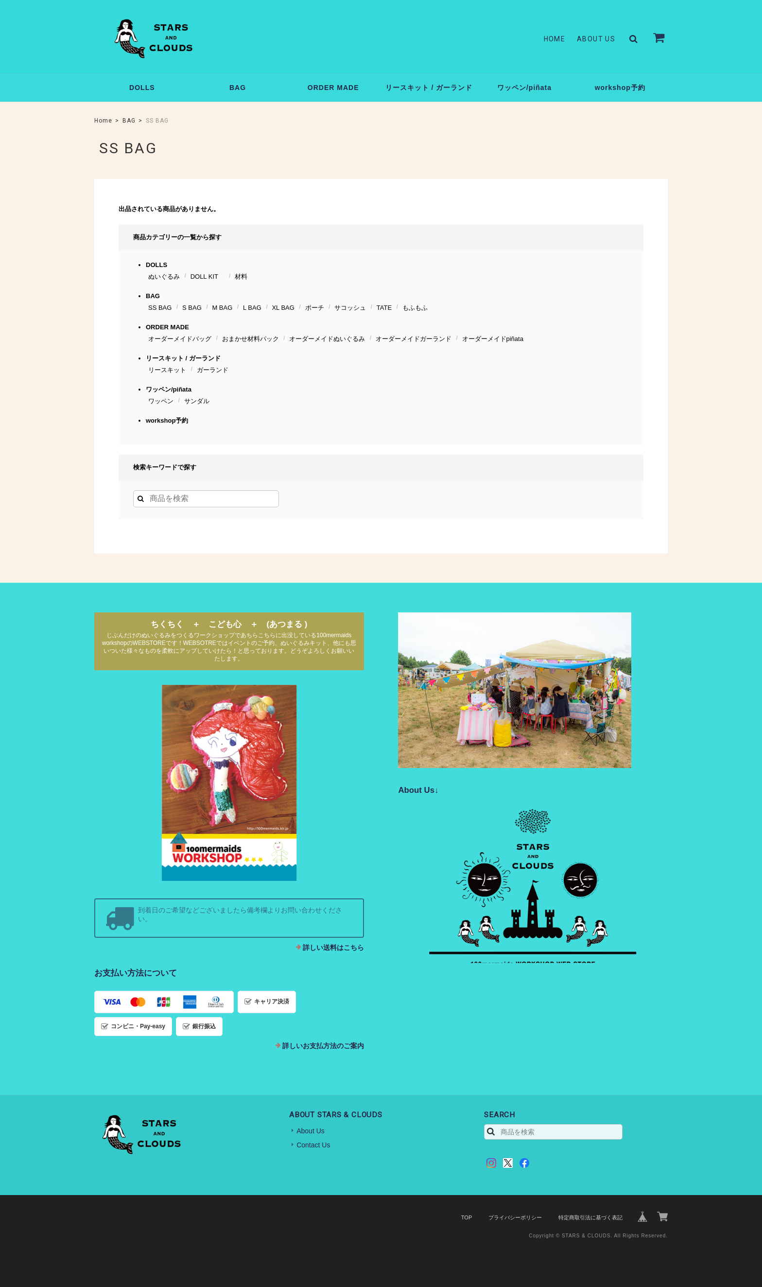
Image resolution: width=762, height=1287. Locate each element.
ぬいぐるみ (164, 276)
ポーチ (314, 307)
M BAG (222, 307)
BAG (237, 87)
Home (555, 39)
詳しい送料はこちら (333, 947)
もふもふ (415, 307)
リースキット (167, 370)
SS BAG (160, 307)
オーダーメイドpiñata (492, 338)
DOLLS (142, 87)
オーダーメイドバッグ (179, 338)
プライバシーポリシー (515, 1217)
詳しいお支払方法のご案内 (323, 1046)
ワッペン (160, 401)
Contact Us (313, 1145)
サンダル (196, 401)
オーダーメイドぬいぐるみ (327, 338)
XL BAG (283, 307)
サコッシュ (350, 307)
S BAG (192, 307)
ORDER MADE (333, 87)
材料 (241, 276)
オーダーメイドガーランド (413, 338)
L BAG (252, 307)
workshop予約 (620, 87)
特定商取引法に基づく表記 (590, 1217)
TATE (384, 307)
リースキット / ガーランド (429, 87)
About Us (596, 39)
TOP (466, 1217)
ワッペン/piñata (524, 87)
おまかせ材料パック (250, 338)
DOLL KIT (207, 276)
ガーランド (212, 370)
